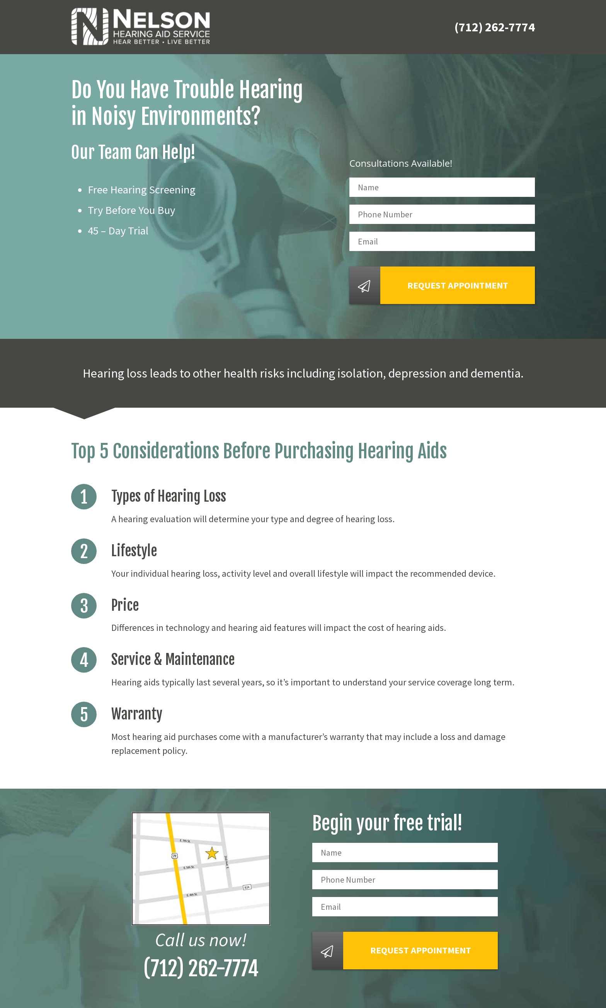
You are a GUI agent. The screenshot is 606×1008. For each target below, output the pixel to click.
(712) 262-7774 (494, 27)
